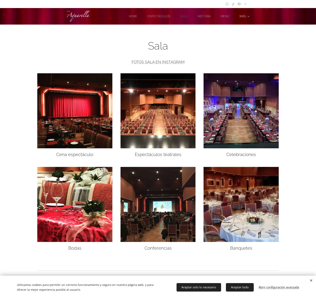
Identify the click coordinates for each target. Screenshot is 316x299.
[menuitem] (131, 16)
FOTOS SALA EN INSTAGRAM (158, 62)
